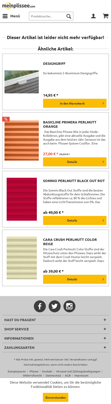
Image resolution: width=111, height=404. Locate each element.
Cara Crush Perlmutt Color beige (70, 241)
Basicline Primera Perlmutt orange (69, 124)
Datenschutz (53, 375)
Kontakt (47, 371)
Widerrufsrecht (32, 375)
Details (85, 161)
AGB (67, 375)
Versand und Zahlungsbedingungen (78, 371)
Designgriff (54, 63)
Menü (11, 15)
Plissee (34, 371)
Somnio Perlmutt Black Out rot (74, 181)
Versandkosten (78, 359)
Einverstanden (55, 397)
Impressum (81, 375)
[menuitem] (11, 16)
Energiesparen (17, 371)
